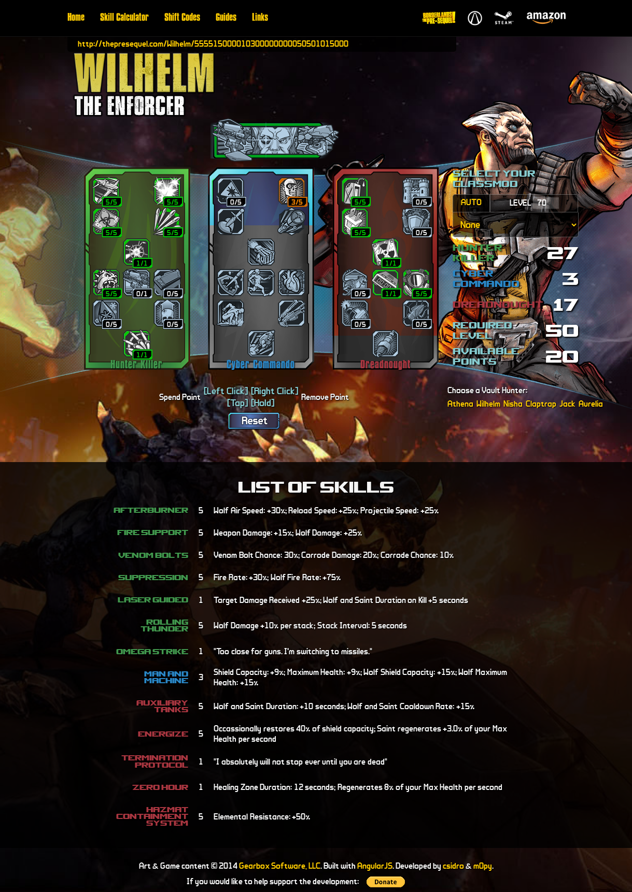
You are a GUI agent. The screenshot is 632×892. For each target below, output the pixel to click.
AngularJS (374, 866)
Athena (460, 404)
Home (76, 18)
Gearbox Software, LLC (279, 866)
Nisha (513, 404)
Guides (226, 18)
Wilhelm (488, 404)
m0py (482, 866)
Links (260, 18)
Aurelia (591, 404)
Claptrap (541, 404)
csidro (453, 866)
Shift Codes (182, 18)
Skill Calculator (124, 18)
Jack (567, 404)
